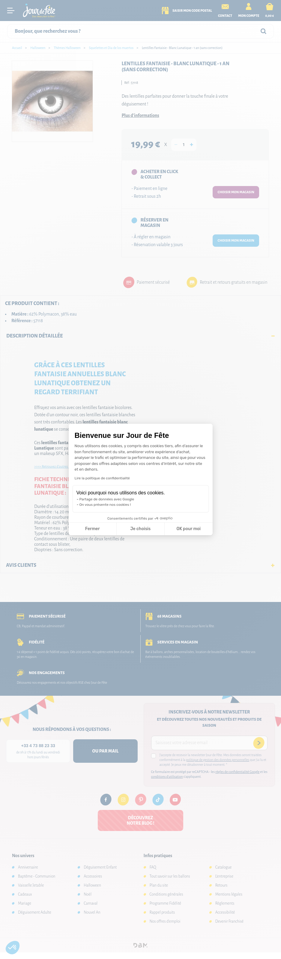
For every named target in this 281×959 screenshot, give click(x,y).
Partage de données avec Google (106, 499)
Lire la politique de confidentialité (102, 478)
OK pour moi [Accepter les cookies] (188, 528)
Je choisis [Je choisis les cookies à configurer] (140, 528)
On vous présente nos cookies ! (105, 504)
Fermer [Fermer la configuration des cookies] (92, 528)
